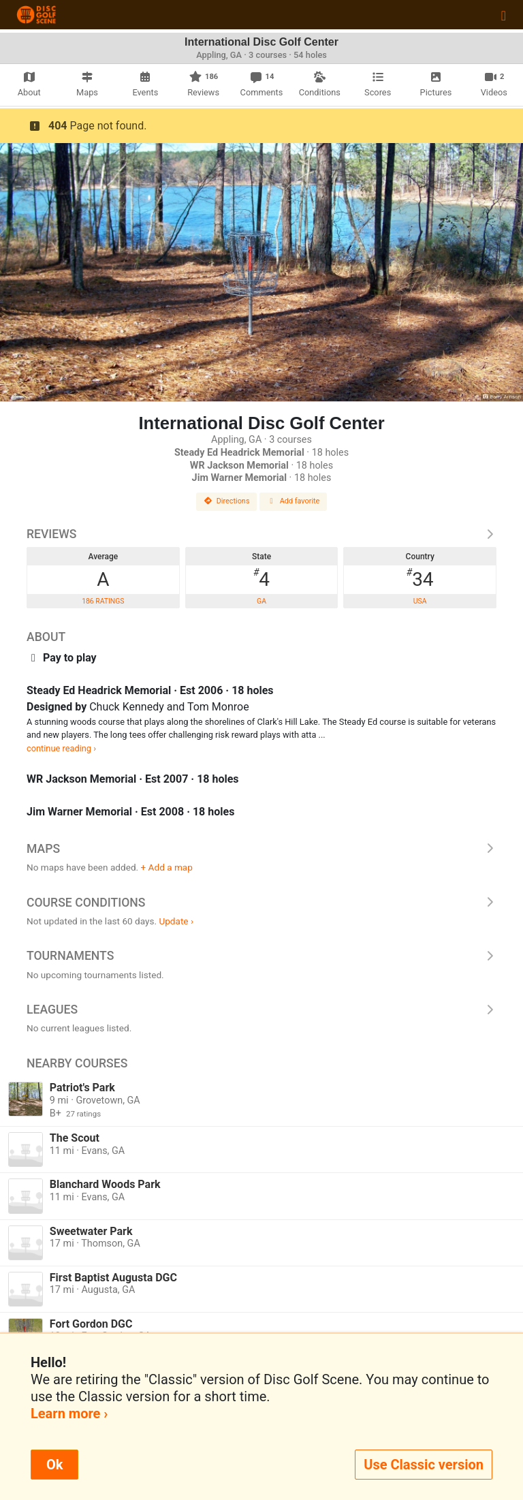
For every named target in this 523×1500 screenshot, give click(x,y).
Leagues (261, 1009)
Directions (227, 501)
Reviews (261, 534)
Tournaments (261, 956)
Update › (176, 921)
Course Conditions (261, 902)
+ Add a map (167, 867)
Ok (54, 1464)
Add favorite (293, 501)
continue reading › (61, 748)
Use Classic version (424, 1464)
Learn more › (69, 1413)
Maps (261, 849)
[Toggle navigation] (504, 14)
